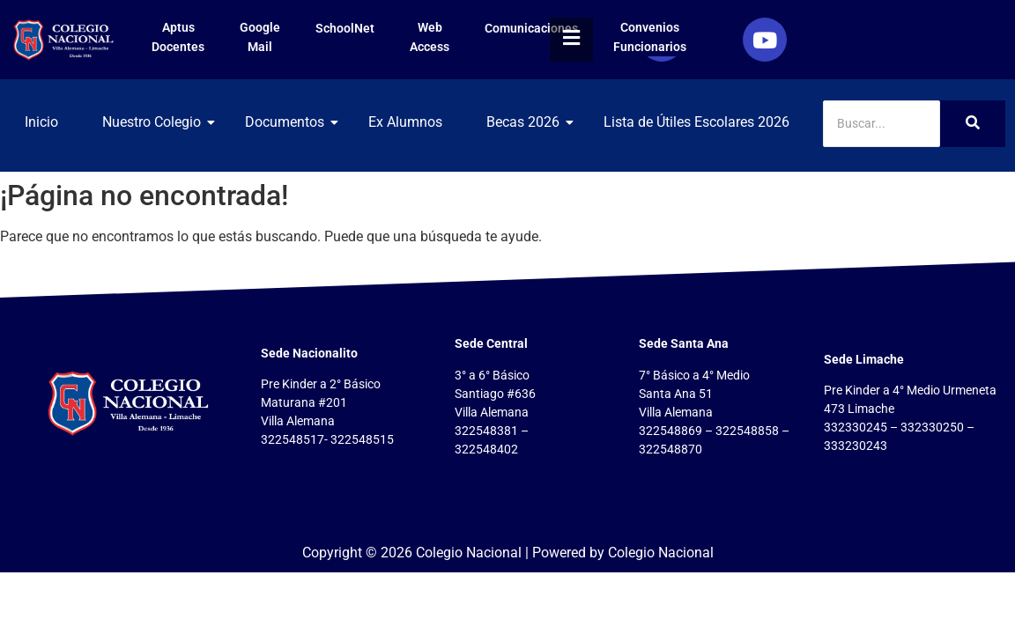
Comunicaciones (531, 28)
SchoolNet (344, 28)
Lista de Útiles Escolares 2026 (696, 122)
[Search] (882, 123)
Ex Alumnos (405, 122)
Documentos (291, 122)
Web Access (429, 37)
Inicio (41, 122)
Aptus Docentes (178, 37)
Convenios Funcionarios (649, 37)
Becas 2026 (529, 122)
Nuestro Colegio (158, 122)
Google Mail (260, 37)
